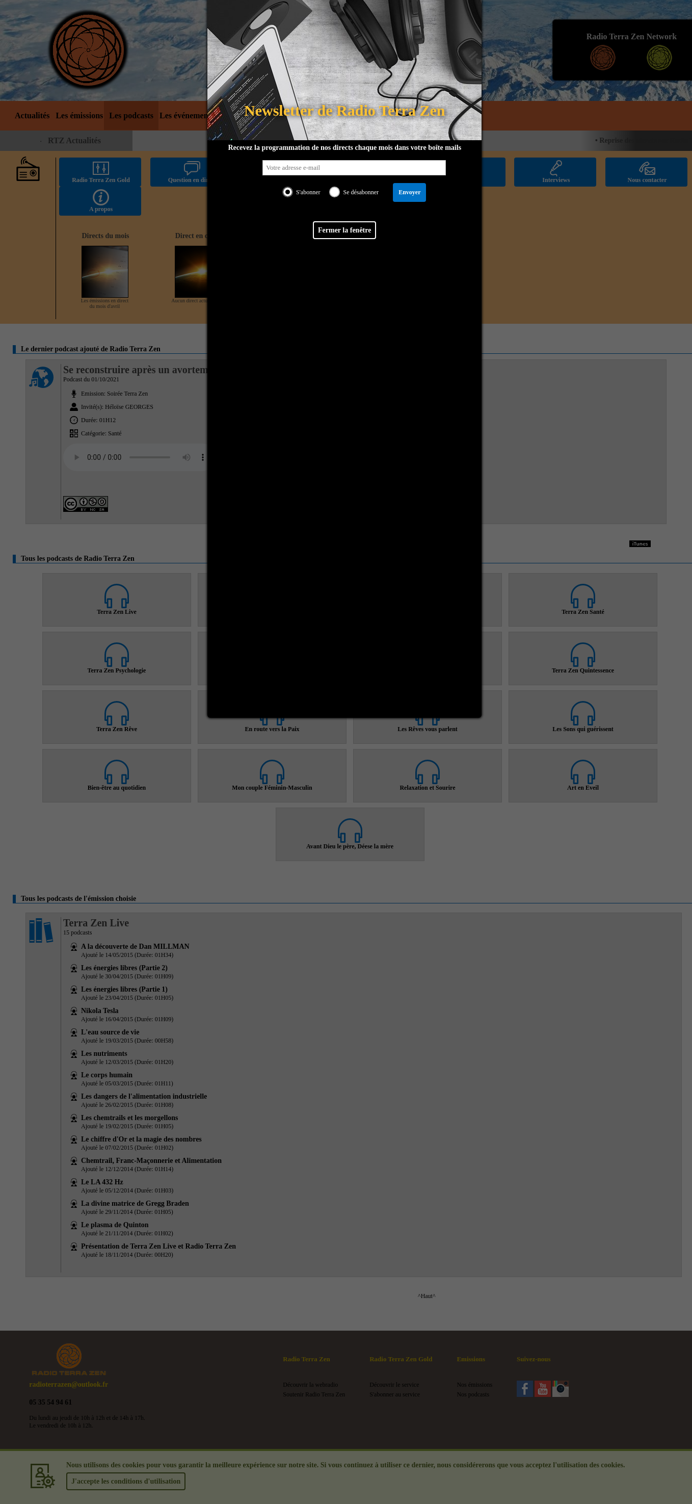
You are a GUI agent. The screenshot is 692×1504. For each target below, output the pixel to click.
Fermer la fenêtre (344, 230)
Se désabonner (361, 192)
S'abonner (308, 192)
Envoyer (409, 192)
